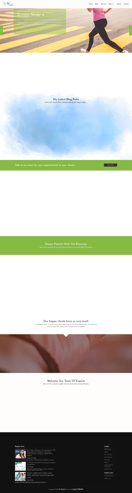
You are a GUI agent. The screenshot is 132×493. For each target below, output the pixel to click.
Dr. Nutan (62, 489)
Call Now (110, 165)
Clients (119, 4)
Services (103, 4)
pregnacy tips (108, 469)
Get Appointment (109, 475)
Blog (96, 4)
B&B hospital (107, 449)
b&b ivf (106, 452)
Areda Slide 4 (30, 11)
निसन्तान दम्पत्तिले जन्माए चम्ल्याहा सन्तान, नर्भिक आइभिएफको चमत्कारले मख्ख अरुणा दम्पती (40, 475)
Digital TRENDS (78, 489)
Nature (106, 462)
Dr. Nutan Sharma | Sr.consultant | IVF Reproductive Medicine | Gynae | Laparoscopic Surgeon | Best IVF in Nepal (41, 452)
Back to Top (107, 478)
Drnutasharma (108, 457)
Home (91, 4)
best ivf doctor (108, 454)
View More (23, 26)
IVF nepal (107, 459)
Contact (126, 4)
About (111, 4)
